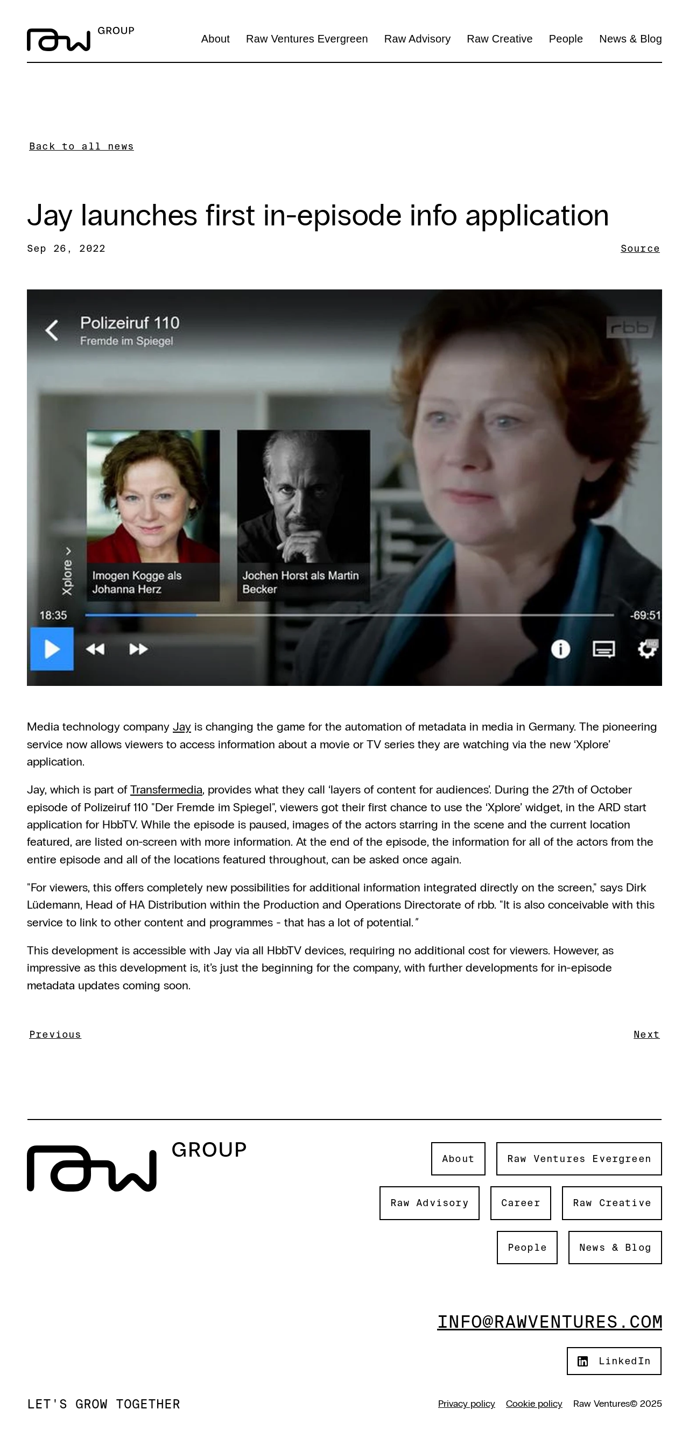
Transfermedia (166, 789)
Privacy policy (466, 1403)
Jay (182, 726)
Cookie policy (534, 1403)
